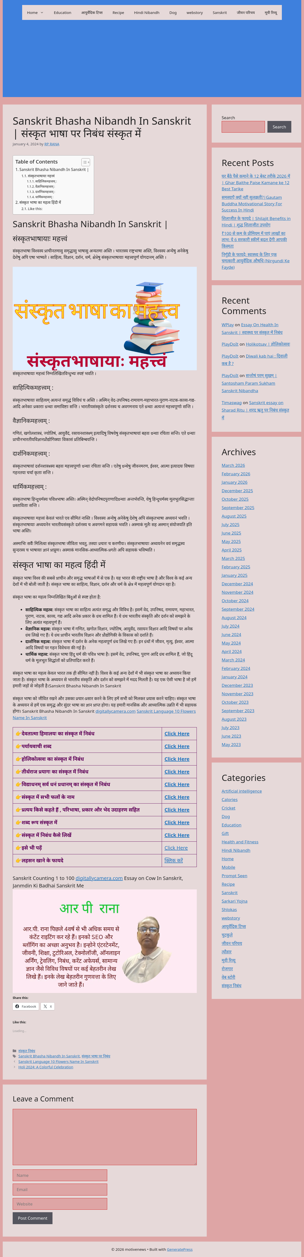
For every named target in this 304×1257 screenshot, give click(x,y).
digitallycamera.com (116, 711)
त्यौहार (227, 952)
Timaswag (232, 402)
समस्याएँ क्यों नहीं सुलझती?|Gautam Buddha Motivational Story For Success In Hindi (252, 203)
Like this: (35, 208)
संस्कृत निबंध (26, 1050)
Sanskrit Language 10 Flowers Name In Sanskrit (58, 1061)
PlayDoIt (230, 344)
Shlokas (229, 909)
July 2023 (231, 727)
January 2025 (235, 575)
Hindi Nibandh (146, 12)
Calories (230, 799)
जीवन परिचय (246, 12)
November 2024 (237, 592)
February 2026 (236, 474)
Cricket (228, 808)
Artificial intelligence (242, 791)
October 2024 (235, 600)
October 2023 (235, 702)
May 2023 (231, 744)
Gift (225, 833)
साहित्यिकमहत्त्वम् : (46, 181)
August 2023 (234, 719)
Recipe (118, 12)
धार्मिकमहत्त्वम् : (44, 197)
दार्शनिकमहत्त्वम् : (45, 192)
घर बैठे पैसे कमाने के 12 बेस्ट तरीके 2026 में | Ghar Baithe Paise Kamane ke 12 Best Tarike (256, 182)
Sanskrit (220, 12)
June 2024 (231, 634)
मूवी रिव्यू (271, 12)
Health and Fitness (240, 842)
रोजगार (227, 969)
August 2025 (234, 516)
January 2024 (235, 677)
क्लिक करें (173, 860)
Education (62, 12)
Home (38, 12)
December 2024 (237, 584)
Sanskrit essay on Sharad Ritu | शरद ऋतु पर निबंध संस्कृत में (255, 410)
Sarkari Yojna (235, 901)
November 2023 (237, 694)
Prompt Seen (234, 875)
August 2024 (234, 617)
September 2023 (238, 710)
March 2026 (233, 465)
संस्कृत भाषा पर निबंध (96, 1056)
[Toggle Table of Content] (83, 162)
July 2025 (231, 524)
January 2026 (235, 482)
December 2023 (237, 685)
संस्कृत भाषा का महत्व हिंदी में (40, 202)
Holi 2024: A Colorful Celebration (45, 1067)
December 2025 (237, 490)
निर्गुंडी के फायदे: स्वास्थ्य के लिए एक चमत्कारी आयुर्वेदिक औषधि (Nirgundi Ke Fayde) (256, 261)
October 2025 (235, 499)
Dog (173, 12)
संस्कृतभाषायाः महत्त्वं (41, 175)
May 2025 (231, 541)
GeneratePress (180, 1249)
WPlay (228, 325)
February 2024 (236, 668)
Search (228, 117)
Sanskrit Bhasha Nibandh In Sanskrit (49, 1056)
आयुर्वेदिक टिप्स (92, 12)
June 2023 (231, 736)
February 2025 (236, 567)
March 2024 (233, 660)
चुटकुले (227, 935)
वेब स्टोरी (228, 977)
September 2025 (238, 507)
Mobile (228, 867)
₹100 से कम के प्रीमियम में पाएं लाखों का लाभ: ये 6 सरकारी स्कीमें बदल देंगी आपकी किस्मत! (254, 239)
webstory (195, 12)
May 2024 (231, 643)
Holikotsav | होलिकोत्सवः (268, 344)
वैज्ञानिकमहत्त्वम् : (45, 186)
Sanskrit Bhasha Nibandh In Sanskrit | (54, 169)
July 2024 (231, 626)
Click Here (176, 746)
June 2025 (231, 533)
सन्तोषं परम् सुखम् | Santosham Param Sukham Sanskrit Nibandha (249, 383)
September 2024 (238, 609)
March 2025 (233, 558)
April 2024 (232, 651)
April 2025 (232, 550)
